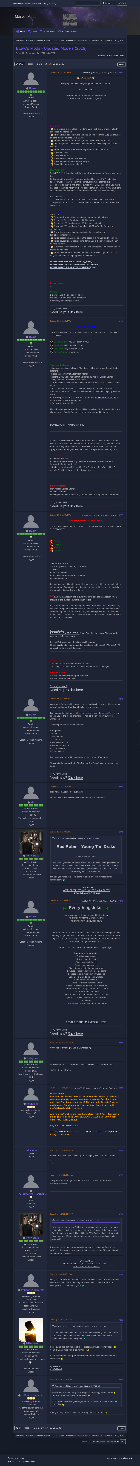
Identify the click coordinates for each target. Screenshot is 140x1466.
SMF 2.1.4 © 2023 (14, 1461)
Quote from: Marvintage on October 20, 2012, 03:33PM (77, 838)
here (59, 648)
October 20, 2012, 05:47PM (60, 321)
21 (57, 64)
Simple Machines (29, 1461)
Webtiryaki (20, 1458)
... (40, 64)
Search (32, 31)
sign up (56, 3)
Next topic (118, 55)
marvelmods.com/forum (106, 397)
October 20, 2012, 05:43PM (60, 72)
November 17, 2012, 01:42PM (61, 1150)
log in (47, 3)
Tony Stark (32, 855)
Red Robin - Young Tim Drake (86, 846)
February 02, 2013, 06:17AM (61, 1274)
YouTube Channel (67, 31)
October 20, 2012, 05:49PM (60, 515)
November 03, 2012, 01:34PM (61, 1042)
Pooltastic (32, 1103)
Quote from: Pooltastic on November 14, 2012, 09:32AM (77, 1221)
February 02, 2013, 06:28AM (61, 1320)
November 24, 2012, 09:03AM (61, 1175)
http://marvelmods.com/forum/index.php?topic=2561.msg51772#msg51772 (85, 645)
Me (32, 802)
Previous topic (104, 55)
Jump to (84, 1441)
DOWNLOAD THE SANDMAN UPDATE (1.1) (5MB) (74, 264)
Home (20, 31)
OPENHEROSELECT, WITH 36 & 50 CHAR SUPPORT (86, 890)
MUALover (32, 1343)
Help (107, 1458)
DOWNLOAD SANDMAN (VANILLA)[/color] (71, 261)
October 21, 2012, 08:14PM (60, 832)
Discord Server (47, 31)
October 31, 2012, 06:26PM (60, 901)
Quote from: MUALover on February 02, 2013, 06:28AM (77, 1386)
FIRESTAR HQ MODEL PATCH (65, 633)
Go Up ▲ (128, 1458)
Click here (75, 312)
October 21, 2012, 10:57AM (60, 786)
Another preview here (86, 857)
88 (63, 64)
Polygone (32, 1058)
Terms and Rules (117, 1458)
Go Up (18, 1428)
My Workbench (56, 1369)
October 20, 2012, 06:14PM (60, 699)
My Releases (55, 1366)
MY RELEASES (86, 887)
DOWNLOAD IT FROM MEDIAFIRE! (67, 425)
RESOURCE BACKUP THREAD (86, 893)
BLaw (32, 88)
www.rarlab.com (96, 173)
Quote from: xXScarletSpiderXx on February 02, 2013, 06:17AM (80, 1326)
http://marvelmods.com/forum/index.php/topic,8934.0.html (90, 1064)
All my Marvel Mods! (58, 309)
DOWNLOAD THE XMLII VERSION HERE (70, 267)
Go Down (19, 64)
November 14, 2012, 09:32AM (61, 1088)
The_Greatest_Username (32, 1194)
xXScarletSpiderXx (32, 1290)
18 (45, 64)
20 (54, 64)
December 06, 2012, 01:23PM (61, 1214)
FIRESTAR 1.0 (57, 630)
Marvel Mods (26, 16)
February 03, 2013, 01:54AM (61, 1379)
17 (42, 64)
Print (121, 64)
